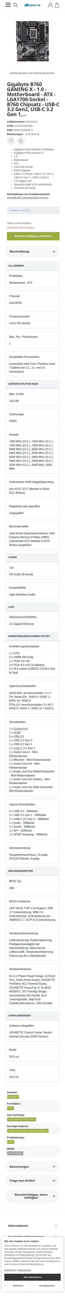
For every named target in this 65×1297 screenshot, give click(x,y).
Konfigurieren (47, 1285)
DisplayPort (21, 728)
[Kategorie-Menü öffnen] (8, 4)
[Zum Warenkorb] (56, 5)
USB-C (18, 748)
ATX (10, 1108)
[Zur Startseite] (32, 5)
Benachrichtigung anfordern (33, 236)
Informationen (32, 1225)
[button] (32, 251)
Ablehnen (18, 1285)
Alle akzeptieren (33, 1277)
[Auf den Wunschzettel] (11, 141)
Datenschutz (24, 1270)
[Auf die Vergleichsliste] (21, 141)
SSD (10, 1142)
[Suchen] (15, 5)
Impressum (10, 1270)
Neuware (13, 1097)
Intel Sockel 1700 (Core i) (21, 1119)
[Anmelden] (50, 5)
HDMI (17, 732)
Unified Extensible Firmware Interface (27, 1130)
